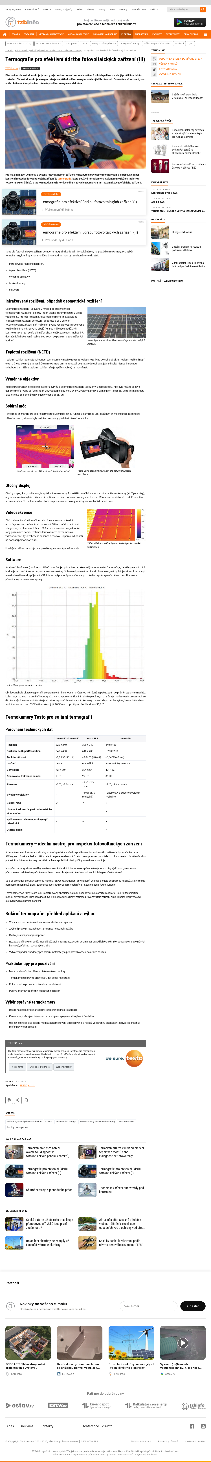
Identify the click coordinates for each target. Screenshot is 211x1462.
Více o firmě (17, 1067)
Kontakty (47, 1426)
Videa (112, 9)
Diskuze (47, 9)
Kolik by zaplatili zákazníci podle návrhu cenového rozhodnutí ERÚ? (121, 1243)
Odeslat (193, 1306)
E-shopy (123, 9)
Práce (79, 9)
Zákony (90, 9)
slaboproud (71, 43)
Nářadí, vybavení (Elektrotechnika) (24, 1121)
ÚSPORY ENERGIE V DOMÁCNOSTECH (180, 58)
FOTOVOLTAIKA (168, 69)
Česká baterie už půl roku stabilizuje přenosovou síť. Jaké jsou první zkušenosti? (49, 1224)
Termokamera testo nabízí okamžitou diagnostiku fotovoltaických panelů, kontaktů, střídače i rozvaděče (47, 1152)
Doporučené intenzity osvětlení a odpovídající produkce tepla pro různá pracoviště (188, 133)
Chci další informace (40, 1067)
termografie (64, 178)
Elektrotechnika (21, 50)
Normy (101, 9)
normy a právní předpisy (104, 43)
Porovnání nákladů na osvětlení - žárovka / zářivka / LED (189, 166)
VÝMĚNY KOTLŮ (168, 63)
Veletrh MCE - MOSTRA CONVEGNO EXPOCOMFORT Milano (178, 210)
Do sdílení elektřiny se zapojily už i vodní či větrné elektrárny (47, 1243)
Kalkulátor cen (139, 9)
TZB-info (9, 50)
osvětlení (179, 43)
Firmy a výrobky (13, 9)
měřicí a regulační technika (157, 43)
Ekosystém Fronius (182, 232)
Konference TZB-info (97, 1426)
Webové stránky (64, 1067)
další (191, 43)
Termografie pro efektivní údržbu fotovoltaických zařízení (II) (47, 1171)
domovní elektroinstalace (48, 43)
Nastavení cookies (195, 1441)
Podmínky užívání (168, 1441)
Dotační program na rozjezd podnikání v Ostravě (186, 248)
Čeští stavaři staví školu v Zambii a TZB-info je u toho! (187, 96)
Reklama (27, 1426)
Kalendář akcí (32, 9)
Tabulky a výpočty (63, 9)
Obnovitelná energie (66, 1121)
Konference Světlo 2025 (164, 192)
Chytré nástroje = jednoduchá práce (49, 1190)
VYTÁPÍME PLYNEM (170, 74)
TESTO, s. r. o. (11, 68)
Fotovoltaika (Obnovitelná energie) (97, 1121)
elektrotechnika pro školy (19, 43)
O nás (9, 1426)
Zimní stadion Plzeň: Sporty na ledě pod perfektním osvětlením (188, 264)
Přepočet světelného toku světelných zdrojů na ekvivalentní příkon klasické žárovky (186, 150)
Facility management (17, 1127)
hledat (26, 1100)
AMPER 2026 (157, 201)
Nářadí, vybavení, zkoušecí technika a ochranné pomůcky (55, 50)
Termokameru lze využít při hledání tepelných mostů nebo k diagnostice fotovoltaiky (121, 1152)
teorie (84, 43)
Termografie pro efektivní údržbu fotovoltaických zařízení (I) (120, 1171)
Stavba (48, 1121)
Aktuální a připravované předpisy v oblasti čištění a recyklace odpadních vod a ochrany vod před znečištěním (121, 1224)
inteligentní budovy (130, 43)
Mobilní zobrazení (141, 1441)
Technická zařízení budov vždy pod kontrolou (121, 1190)
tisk (9, 1100)
